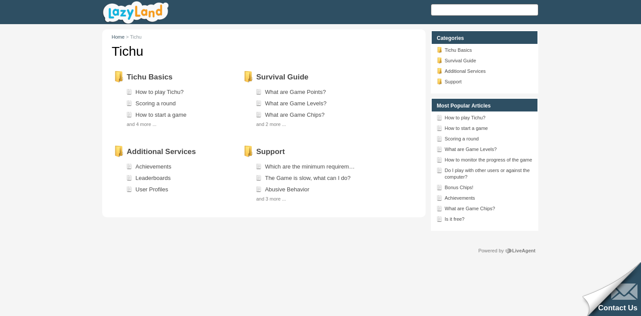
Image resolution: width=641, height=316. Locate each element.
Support (449, 81)
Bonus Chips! (454, 186)
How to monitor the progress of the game (484, 159)
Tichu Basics (454, 49)
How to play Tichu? (461, 117)
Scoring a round (457, 138)
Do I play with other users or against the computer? (483, 173)
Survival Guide (456, 60)
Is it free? (450, 218)
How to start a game (462, 127)
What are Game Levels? (466, 148)
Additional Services (461, 70)
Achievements (455, 197)
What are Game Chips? (465, 208)
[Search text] (484, 10)
